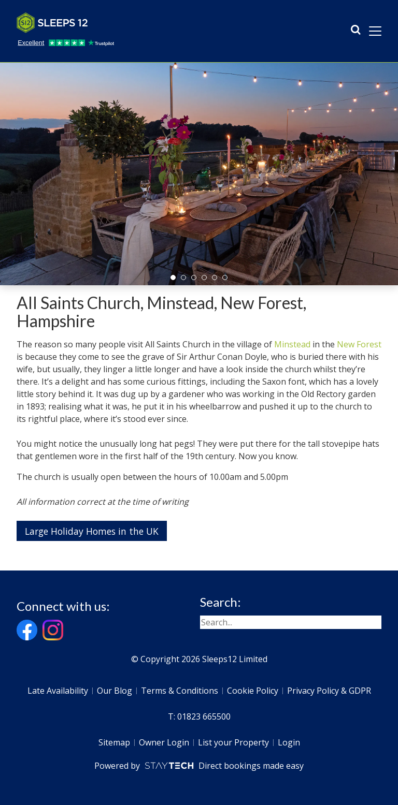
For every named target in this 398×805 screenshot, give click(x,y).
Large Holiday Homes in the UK (92, 531)
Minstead (292, 344)
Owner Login (164, 742)
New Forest (359, 344)
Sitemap (114, 742)
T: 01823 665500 (199, 716)
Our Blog (114, 690)
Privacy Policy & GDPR (329, 690)
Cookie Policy (252, 690)
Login (289, 742)
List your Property (233, 742)
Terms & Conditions (179, 690)
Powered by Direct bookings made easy (198, 765)
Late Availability (57, 690)
